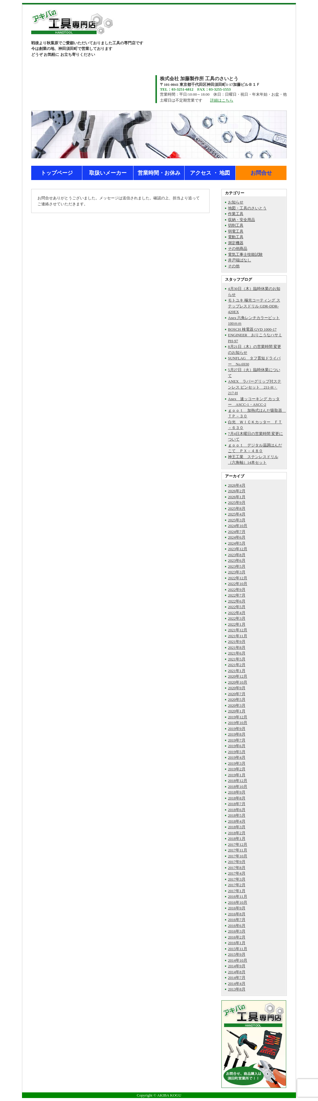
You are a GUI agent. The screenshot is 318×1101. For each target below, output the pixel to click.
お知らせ (235, 202)
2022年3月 (236, 618)
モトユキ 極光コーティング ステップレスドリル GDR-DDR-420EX (254, 306)
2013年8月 (236, 989)
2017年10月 (237, 856)
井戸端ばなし (239, 260)
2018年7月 (236, 804)
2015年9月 (236, 954)
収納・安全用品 (241, 219)
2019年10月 (237, 722)
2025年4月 (236, 514)
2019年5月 (236, 752)
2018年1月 (236, 838)
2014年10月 (237, 960)
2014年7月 (236, 977)
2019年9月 (236, 728)
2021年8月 (236, 647)
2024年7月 (236, 531)
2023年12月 (237, 549)
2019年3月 (236, 763)
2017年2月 (236, 885)
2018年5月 (236, 815)
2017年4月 (236, 873)
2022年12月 (237, 578)
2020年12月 (237, 676)
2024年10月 (237, 525)
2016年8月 (236, 914)
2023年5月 (236, 566)
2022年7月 (236, 595)
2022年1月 (236, 624)
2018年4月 (236, 821)
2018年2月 (236, 833)
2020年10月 (237, 682)
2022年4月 (236, 613)
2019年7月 (236, 740)
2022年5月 (236, 607)
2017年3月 (236, 879)
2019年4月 (236, 757)
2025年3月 (236, 520)
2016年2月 (236, 937)
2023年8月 (236, 555)
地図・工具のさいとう (247, 208)
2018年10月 (237, 786)
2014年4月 (236, 983)
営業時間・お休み (159, 173)
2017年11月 (237, 850)
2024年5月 (236, 543)
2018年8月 (236, 798)
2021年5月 (236, 659)
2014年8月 (236, 972)
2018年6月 (236, 809)
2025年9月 (236, 502)
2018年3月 (236, 827)
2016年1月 (236, 943)
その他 (234, 266)
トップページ (57, 173)
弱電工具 (235, 231)
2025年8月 (236, 508)
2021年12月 (237, 630)
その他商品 (237, 248)
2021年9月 (236, 641)
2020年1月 (236, 711)
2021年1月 (236, 670)
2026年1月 (236, 497)
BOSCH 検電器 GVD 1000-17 (252, 329)
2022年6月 (236, 601)
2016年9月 (236, 908)
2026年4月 (236, 485)
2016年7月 (236, 919)
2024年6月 (236, 537)
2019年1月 (236, 775)
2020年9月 (236, 688)
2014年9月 (236, 966)
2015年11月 (237, 949)
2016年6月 (236, 925)
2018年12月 (237, 780)
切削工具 (235, 225)
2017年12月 (237, 844)
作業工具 (235, 214)
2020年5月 (236, 699)
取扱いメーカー (108, 173)
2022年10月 (237, 583)
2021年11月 (237, 636)
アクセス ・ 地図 (210, 173)
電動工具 (235, 237)
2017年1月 (236, 891)
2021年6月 (236, 653)
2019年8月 (236, 734)
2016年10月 (237, 902)
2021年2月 (236, 665)
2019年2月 (236, 769)
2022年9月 (236, 589)
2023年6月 (236, 560)
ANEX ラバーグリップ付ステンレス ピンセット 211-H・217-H (254, 387)
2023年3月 (236, 572)
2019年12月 (237, 717)
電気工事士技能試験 (245, 254)
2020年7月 (236, 694)
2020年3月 (236, 705)
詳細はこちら (221, 100)
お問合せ (261, 173)
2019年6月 (236, 746)
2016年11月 (237, 896)
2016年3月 (236, 931)
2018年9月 (236, 792)
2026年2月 (236, 491)
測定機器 (235, 243)
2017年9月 (236, 861)
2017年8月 (236, 867)
